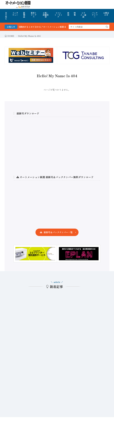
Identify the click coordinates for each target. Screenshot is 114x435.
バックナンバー (95, 14)
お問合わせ (106, 13)
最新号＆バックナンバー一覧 (58, 232)
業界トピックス (34, 14)
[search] (107, 26)
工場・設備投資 (46, 14)
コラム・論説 (83, 14)
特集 (75, 13)
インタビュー (15, 13)
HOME (6, 15)
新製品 (24, 14)
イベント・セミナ (58, 14)
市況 (68, 13)
